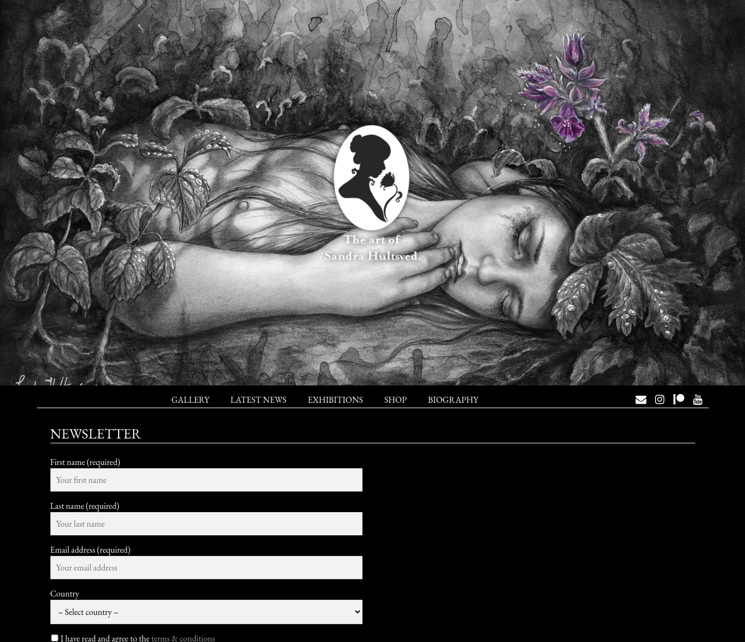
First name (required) (85, 462)
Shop (395, 399)
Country (65, 593)
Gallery (190, 399)
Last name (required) (85, 506)
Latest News (258, 399)
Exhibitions (335, 399)
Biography (453, 399)
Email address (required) (90, 549)
